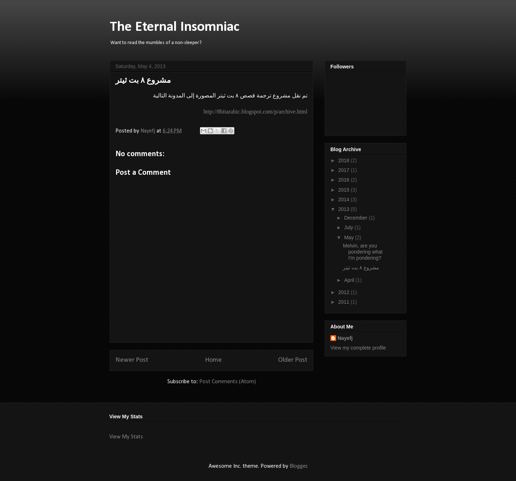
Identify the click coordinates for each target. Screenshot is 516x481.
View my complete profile (358, 348)
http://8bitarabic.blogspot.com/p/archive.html (255, 112)
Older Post (292, 360)
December (356, 218)
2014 (344, 199)
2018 (344, 160)
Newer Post (131, 360)
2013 (344, 209)
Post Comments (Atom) (227, 382)
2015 (344, 190)
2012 (344, 292)
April (349, 280)
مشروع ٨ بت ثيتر (361, 267)
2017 (344, 170)
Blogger (298, 466)
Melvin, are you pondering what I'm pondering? (363, 252)
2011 (344, 302)
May (349, 237)
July (349, 227)
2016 (344, 180)
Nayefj (345, 338)
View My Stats (126, 437)
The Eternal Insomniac (174, 27)
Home (213, 360)
